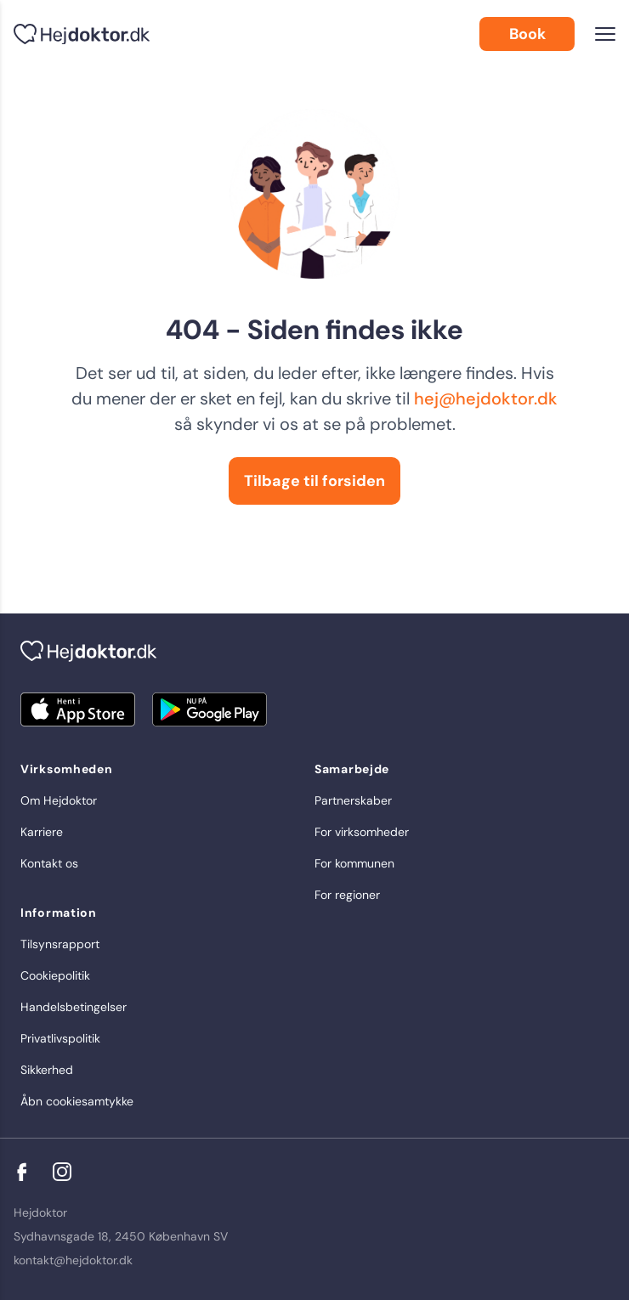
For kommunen (354, 863)
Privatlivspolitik (60, 1038)
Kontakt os (49, 863)
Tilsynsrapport (59, 944)
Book (527, 34)
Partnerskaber (353, 800)
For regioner (347, 894)
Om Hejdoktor (58, 800)
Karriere (41, 831)
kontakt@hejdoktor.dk (73, 1260)
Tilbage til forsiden (314, 481)
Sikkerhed (46, 1069)
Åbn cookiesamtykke (76, 1101)
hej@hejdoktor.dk (486, 398)
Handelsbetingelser (73, 1007)
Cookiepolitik (55, 975)
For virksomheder (361, 831)
